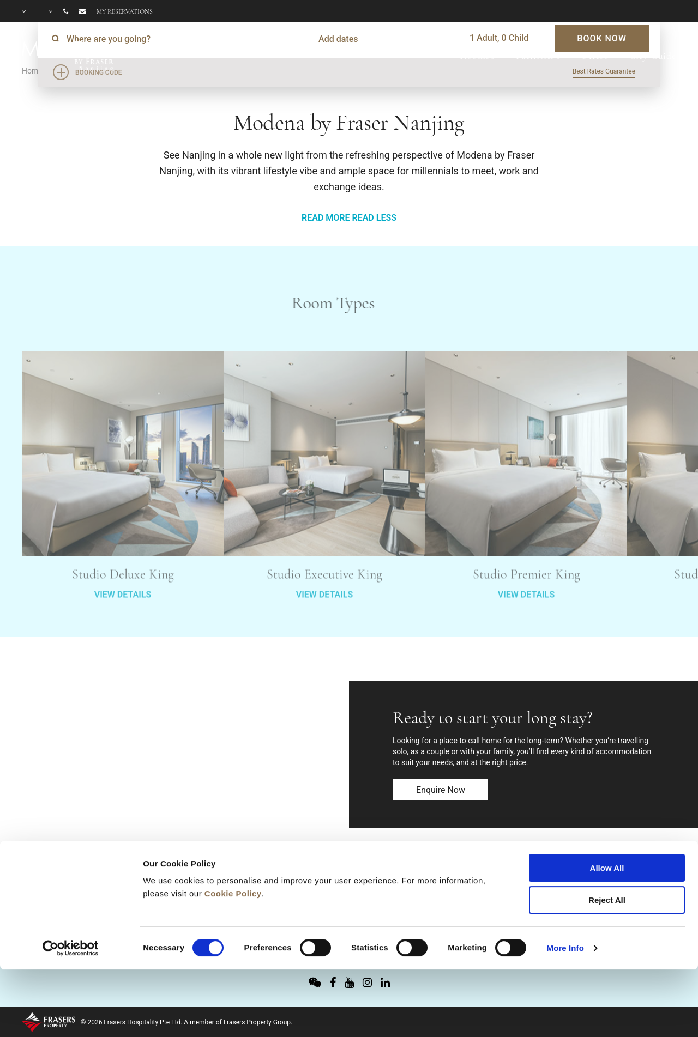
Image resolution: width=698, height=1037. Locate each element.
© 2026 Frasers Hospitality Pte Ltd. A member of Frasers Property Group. (186, 1022)
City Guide (653, 55)
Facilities (535, 55)
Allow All (607, 806)
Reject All (606, 839)
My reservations (125, 11)
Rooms (474, 55)
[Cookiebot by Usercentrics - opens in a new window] (70, 887)
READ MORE (326, 218)
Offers (594, 55)
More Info (565, 887)
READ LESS (374, 218)
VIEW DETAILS (122, 619)
